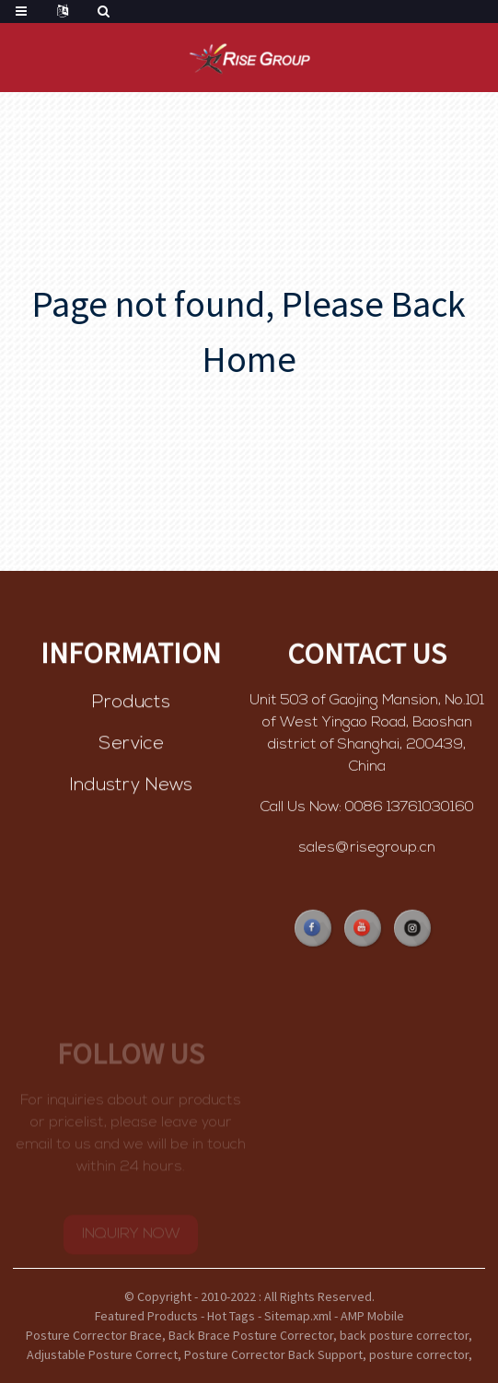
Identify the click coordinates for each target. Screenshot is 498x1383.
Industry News (131, 786)
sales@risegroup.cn (366, 850)
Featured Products (146, 1315)
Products (131, 703)
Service (131, 745)
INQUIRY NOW (131, 1239)
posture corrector (419, 1354)
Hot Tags (231, 1315)
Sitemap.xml (297, 1315)
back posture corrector (404, 1335)
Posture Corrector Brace (94, 1335)
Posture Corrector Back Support (273, 1354)
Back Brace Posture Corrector (250, 1335)
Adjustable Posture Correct (102, 1354)
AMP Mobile (372, 1315)
